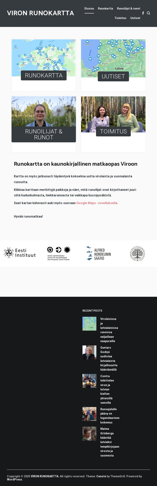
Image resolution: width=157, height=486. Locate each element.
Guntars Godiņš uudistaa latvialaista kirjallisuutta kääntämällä (108, 358)
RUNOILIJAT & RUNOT (43, 134)
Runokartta (105, 8)
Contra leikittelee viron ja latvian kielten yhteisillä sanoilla (107, 389)
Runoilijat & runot (128, 8)
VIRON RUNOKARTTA (40, 13)
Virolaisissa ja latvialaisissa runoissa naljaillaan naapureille (109, 330)
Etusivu (89, 8)
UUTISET (113, 76)
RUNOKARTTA (44, 75)
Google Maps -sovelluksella (96, 203)
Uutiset (135, 18)
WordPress (14, 479)
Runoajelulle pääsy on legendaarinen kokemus (109, 416)
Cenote (101, 476)
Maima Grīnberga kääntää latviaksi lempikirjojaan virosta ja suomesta (109, 442)
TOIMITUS (113, 131)
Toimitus (120, 18)
